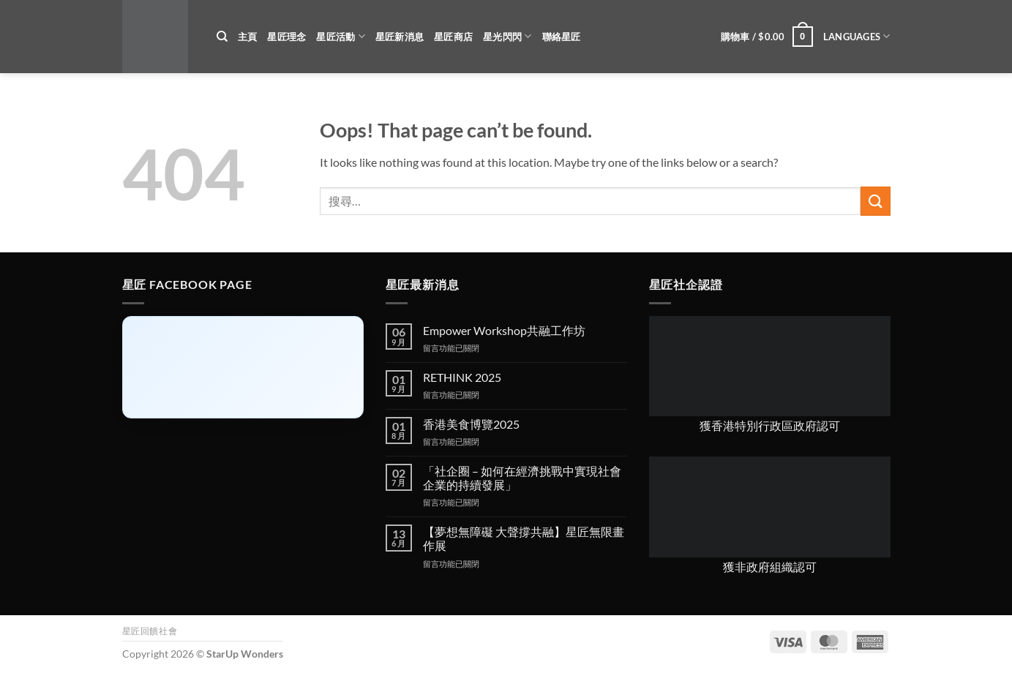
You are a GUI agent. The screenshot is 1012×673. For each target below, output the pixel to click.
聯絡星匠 (561, 36)
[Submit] (875, 201)
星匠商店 (453, 36)
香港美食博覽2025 (471, 424)
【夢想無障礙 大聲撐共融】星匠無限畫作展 (523, 538)
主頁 (248, 36)
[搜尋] (222, 36)
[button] (767, 36)
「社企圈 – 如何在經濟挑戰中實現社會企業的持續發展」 (522, 478)
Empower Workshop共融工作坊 (504, 330)
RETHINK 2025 (462, 377)
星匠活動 (340, 36)
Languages (857, 36)
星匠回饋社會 (150, 630)
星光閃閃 (507, 36)
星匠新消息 (399, 36)
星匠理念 (286, 36)
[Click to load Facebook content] (243, 367)
